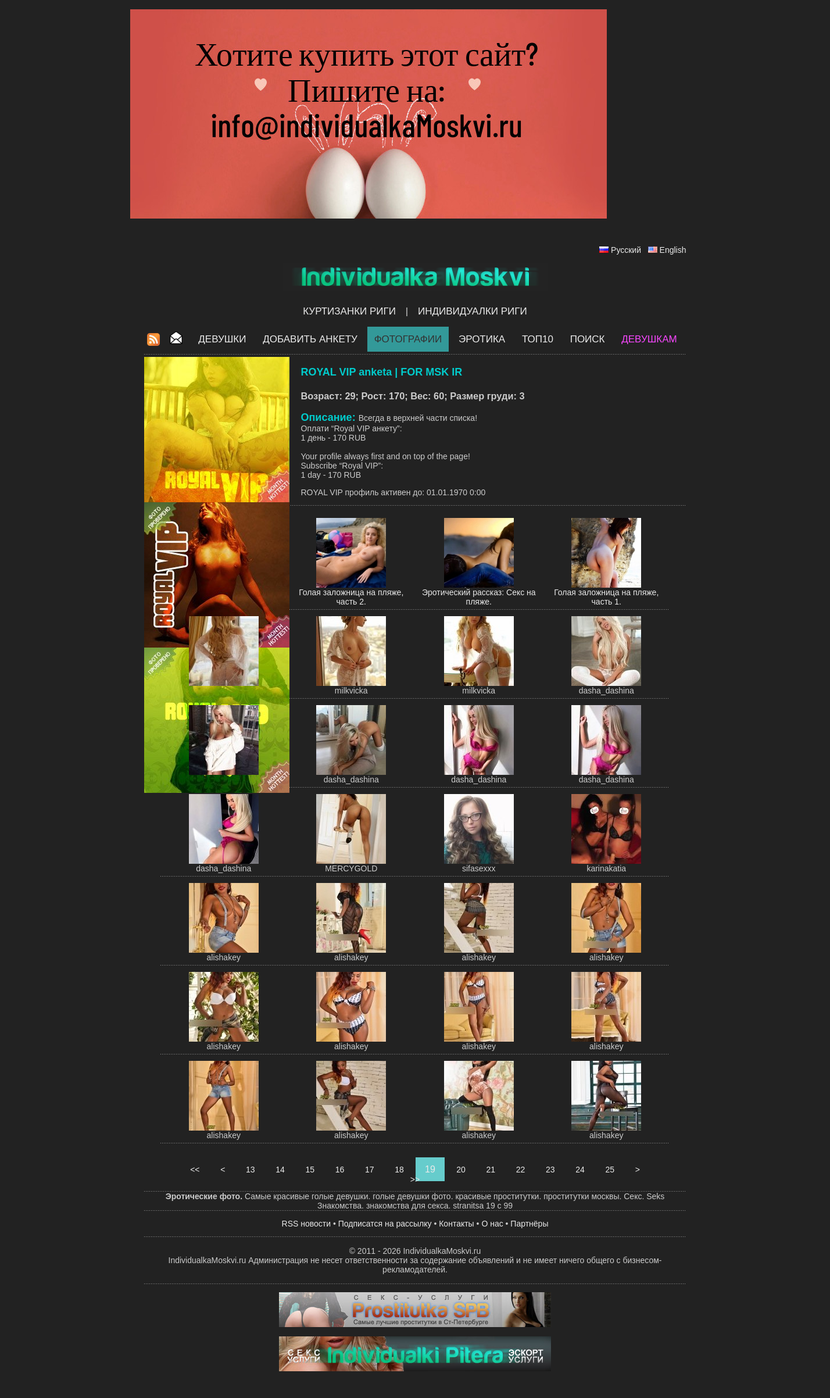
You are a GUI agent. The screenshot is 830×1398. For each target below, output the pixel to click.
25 (610, 1169)
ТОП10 (537, 339)
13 (250, 1169)
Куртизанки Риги (349, 311)
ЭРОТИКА (482, 339)
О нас (492, 1223)
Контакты (456, 1223)
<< (195, 1169)
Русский (626, 250)
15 (310, 1169)
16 (339, 1169)
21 (491, 1169)
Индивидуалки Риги (472, 311)
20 (460, 1169)
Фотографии (408, 339)
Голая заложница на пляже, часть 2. (351, 597)
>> (415, 1179)
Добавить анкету (310, 339)
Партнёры (529, 1223)
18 (399, 1169)
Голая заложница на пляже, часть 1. (606, 597)
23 (550, 1169)
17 (369, 1169)
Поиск (587, 339)
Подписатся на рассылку (385, 1223)
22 (520, 1169)
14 (280, 1169)
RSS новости (306, 1223)
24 (579, 1169)
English (673, 250)
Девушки (222, 339)
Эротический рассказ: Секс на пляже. (479, 597)
